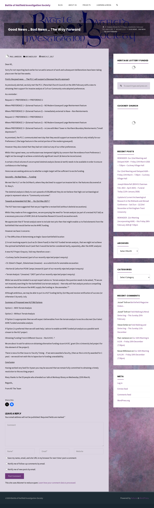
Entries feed (122, 388)
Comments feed (124, 394)
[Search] (117, 5)
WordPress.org (123, 400)
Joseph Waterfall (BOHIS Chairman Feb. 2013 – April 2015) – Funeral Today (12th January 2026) (132, 188)
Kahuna (134, 498)
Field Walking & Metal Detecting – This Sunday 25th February (133, 315)
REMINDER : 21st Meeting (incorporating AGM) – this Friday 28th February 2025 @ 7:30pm (133, 221)
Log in (119, 383)
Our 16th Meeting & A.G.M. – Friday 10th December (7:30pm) (133, 342)
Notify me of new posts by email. (22, 469)
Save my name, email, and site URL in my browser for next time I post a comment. (41, 458)
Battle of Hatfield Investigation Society (27, 5)
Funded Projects (113, 27)
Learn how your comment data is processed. (57, 482)
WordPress (144, 498)
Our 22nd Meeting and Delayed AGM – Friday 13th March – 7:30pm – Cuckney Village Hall (133, 175)
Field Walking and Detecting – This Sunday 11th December (131, 328)
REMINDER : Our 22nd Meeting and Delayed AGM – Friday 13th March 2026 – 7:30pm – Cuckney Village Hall (133, 162)
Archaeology (121, 29)
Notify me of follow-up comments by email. (26, 463)
